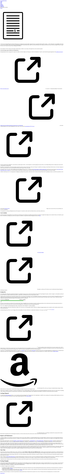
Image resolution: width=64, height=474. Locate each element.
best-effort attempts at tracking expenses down (40, 169)
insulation (14, 440)
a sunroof (18, 440)
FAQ (1, 3)
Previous (1, 473)
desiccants (21, 440)
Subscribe (1, 4)
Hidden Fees (2, 6)
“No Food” (23, 350)
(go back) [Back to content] (11, 468)
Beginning (1, 5)
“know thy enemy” (25, 208)
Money (1, 8)
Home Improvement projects (11, 456)
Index (1, 2)
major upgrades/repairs (40, 440)
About (1, 1)
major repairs (59, 169)
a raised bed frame (32, 440)
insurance (8, 170)
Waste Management (8, 395)
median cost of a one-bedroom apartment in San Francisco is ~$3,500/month (29, 125)
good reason (33, 350)
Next (4, 473)
